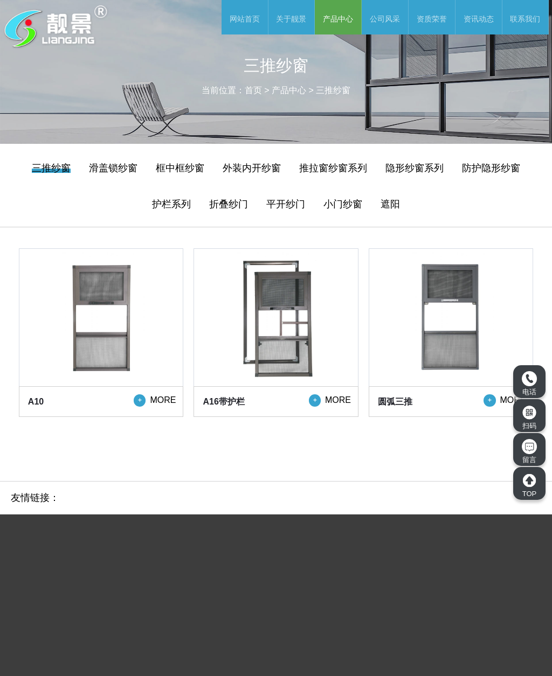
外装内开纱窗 (252, 168)
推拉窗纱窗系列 (333, 168)
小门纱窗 (342, 204)
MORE (155, 400)
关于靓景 (291, 19)
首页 (253, 90)
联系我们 (525, 19)
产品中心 (338, 19)
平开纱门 (285, 204)
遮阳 (390, 204)
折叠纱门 (228, 204)
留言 (529, 451)
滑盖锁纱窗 (113, 168)
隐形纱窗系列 (414, 168)
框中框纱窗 (180, 168)
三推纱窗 (333, 90)
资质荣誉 (432, 19)
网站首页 (245, 19)
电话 (529, 383)
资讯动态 (479, 19)
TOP (529, 485)
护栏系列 (171, 204)
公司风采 (385, 19)
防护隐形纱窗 (491, 168)
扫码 (529, 417)
